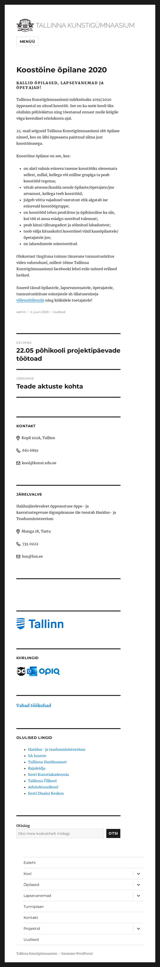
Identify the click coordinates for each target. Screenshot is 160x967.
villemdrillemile (30, 300)
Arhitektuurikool (43, 787)
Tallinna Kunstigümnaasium (36, 954)
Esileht (30, 863)
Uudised (59, 312)
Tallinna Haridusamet (47, 762)
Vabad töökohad (33, 705)
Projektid (32, 928)
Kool (27, 874)
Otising (23, 825)
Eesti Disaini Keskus (46, 793)
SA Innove (37, 755)
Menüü (27, 41)
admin (21, 312)
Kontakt (31, 917)
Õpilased (31, 885)
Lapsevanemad (37, 896)
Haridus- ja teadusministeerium (56, 749)
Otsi (113, 833)
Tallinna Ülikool (42, 781)
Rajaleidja (36, 768)
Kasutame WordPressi (77, 954)
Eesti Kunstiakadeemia (48, 774)
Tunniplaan (34, 906)
